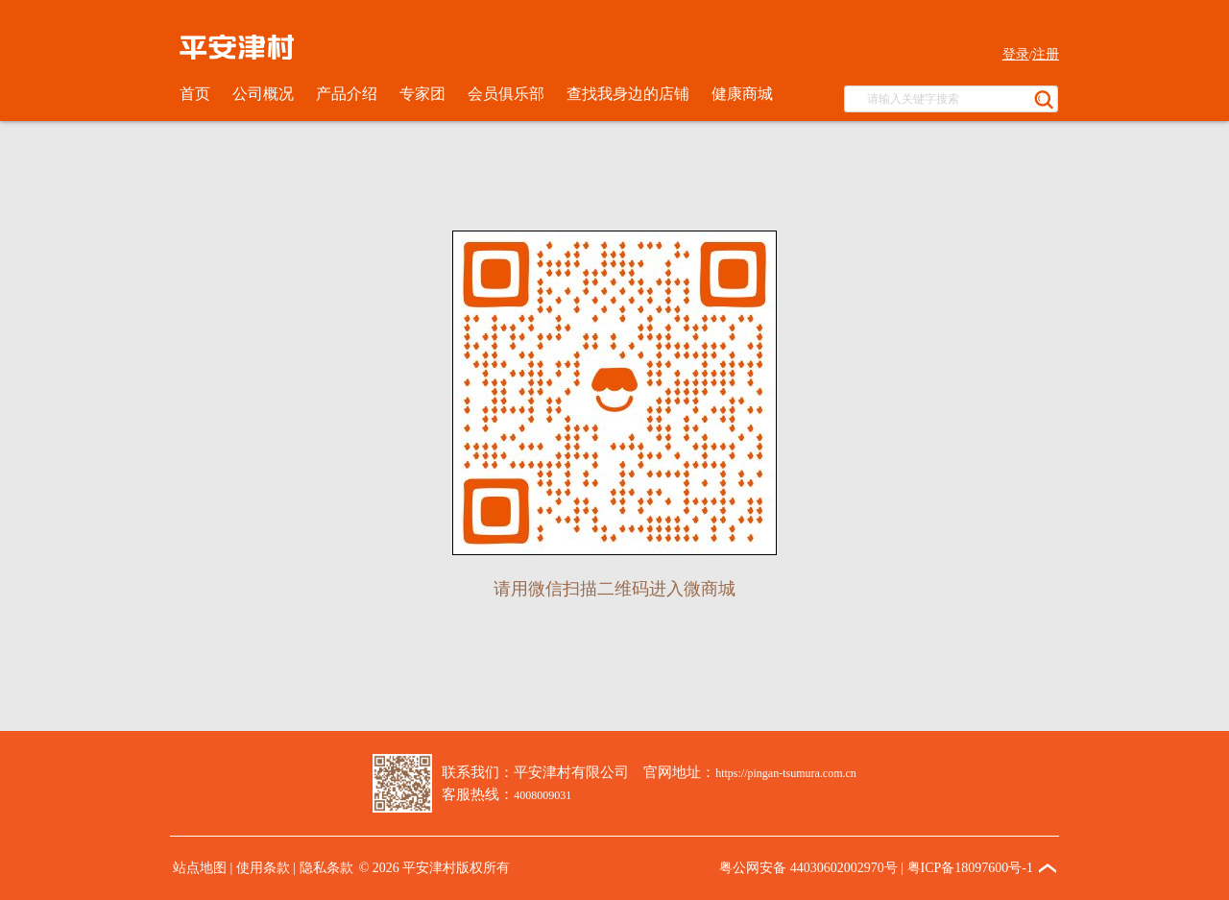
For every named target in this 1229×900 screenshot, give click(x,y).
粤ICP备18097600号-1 (970, 868)
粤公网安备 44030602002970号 (808, 868)
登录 (1015, 54)
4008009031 (542, 795)
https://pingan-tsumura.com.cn (785, 773)
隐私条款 (326, 868)
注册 (1045, 54)
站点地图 (200, 868)
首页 (195, 93)
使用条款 (263, 868)
